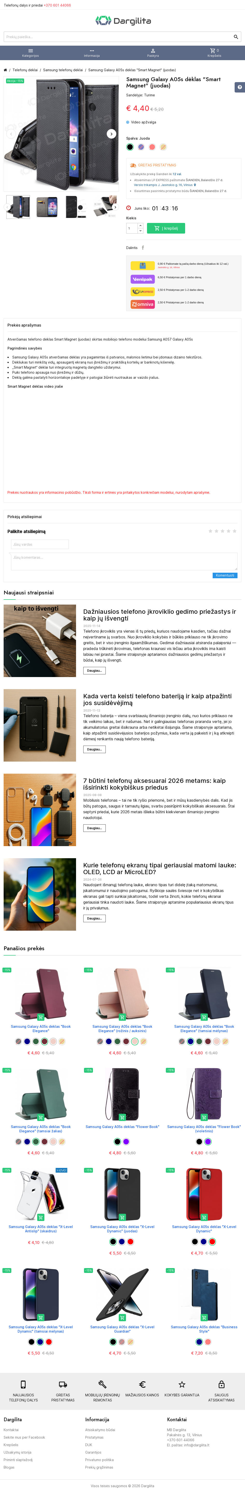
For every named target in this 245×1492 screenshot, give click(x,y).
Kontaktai (11, 1430)
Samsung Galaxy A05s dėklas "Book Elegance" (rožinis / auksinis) (122, 1028)
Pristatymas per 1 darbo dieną (179, 277)
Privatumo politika (99, 1460)
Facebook (143, 247)
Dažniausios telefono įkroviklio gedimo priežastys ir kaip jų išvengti (159, 615)
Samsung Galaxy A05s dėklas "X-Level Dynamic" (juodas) (122, 1229)
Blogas (9, 1467)
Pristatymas (94, 1437)
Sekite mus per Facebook (24, 1437)
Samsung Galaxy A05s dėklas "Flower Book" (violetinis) (204, 1129)
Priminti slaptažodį (18, 1460)
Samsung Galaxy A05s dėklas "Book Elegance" (41, 1028)
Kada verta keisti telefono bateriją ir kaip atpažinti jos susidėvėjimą (157, 699)
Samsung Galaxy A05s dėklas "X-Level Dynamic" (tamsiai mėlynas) (41, 1329)
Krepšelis (11, 1445)
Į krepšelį (166, 228)
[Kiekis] (132, 228)
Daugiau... (94, 670)
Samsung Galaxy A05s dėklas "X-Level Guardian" (122, 1329)
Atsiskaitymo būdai (100, 1430)
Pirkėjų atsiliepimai (24, 516)
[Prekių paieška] (122, 37)
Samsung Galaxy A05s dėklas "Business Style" (204, 1329)
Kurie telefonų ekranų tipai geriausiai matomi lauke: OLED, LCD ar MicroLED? (159, 868)
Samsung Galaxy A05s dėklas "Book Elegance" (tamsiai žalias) (41, 1129)
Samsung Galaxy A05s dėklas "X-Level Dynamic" (204, 1229)
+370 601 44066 (57, 5)
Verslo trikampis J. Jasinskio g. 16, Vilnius (165, 185)
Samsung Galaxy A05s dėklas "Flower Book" (122, 1127)
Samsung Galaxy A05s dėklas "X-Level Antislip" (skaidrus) (41, 1229)
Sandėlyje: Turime (140, 95)
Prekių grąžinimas (99, 1467)
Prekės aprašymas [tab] (24, 325)
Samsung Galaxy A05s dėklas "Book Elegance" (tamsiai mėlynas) (204, 1028)
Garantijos (93, 1452)
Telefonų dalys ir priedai (37, 5)
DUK (88, 1445)
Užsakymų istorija (17, 1452)
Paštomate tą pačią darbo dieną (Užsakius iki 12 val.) (198, 265)
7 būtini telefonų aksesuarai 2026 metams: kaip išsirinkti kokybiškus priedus (154, 784)
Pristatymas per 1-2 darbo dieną (181, 289)
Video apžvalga (141, 122)
